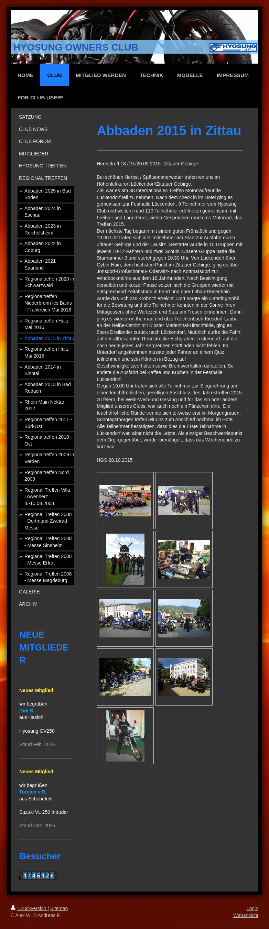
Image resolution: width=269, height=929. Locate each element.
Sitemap (59, 908)
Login (252, 908)
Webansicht (245, 915)
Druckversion (29, 908)
